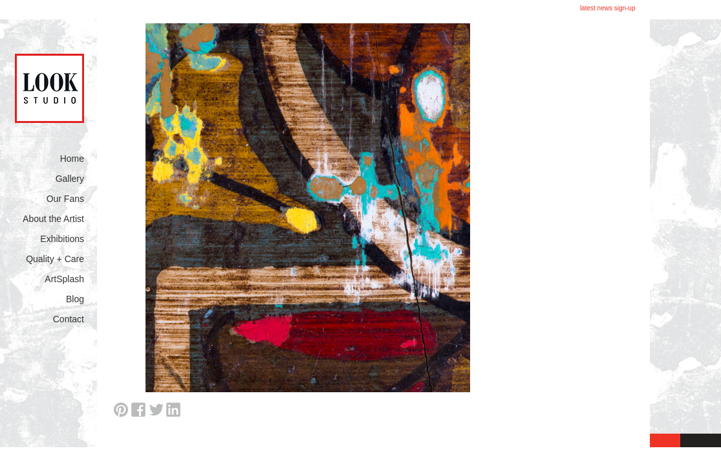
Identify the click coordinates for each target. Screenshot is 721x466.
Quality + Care (55, 259)
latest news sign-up (608, 8)
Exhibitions (62, 239)
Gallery (70, 178)
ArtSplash (64, 279)
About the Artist (53, 219)
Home (72, 158)
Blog (75, 299)
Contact (68, 319)
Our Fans (65, 199)
